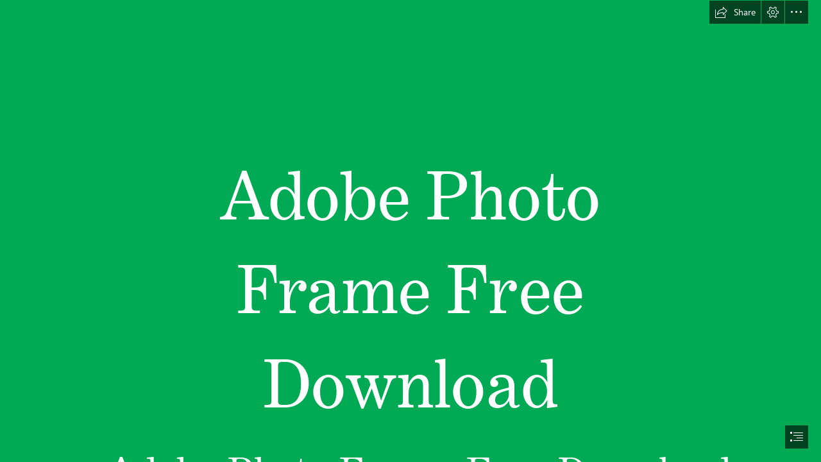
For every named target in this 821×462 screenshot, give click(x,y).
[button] (735, 12)
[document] (410, 231)
